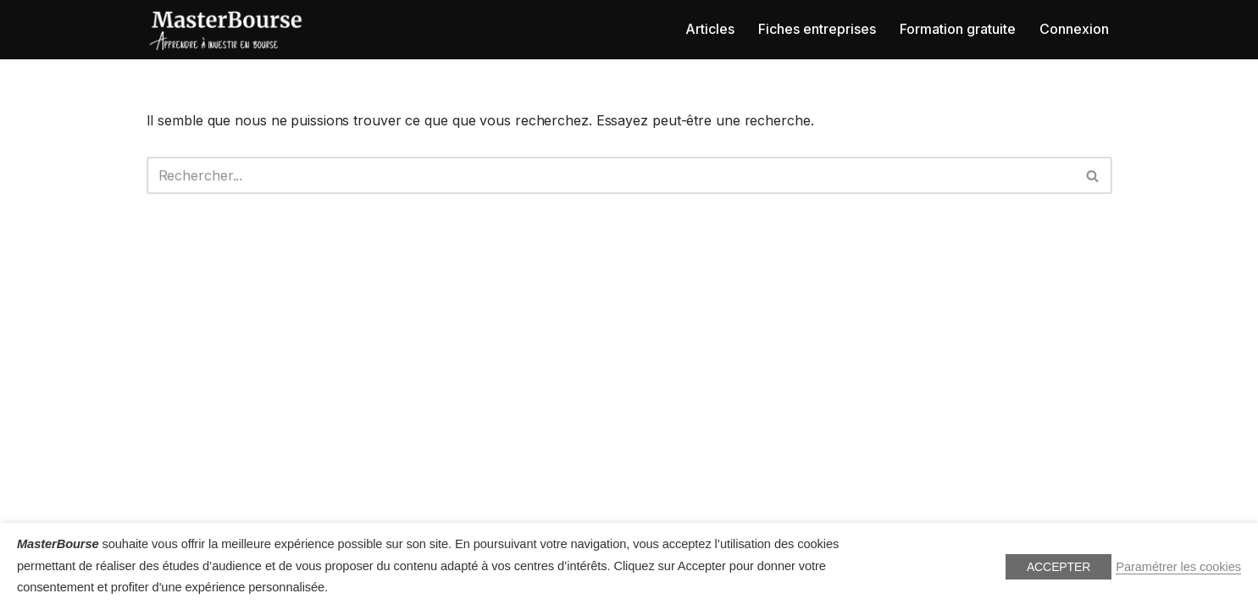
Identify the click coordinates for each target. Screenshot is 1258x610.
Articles (709, 28)
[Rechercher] (610, 175)
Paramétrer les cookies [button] (1178, 567)
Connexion (1074, 28)
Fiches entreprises (817, 28)
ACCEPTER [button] (1058, 567)
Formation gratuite (958, 28)
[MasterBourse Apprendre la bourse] (227, 29)
